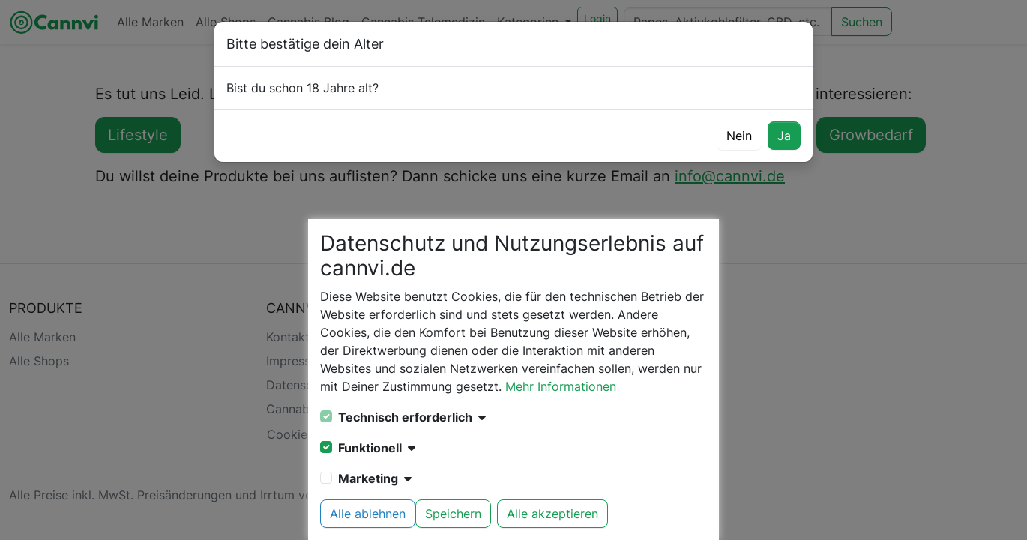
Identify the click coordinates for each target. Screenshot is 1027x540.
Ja (784, 135)
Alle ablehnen (368, 513)
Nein (739, 135)
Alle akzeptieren (552, 513)
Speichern (453, 513)
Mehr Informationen (560, 386)
